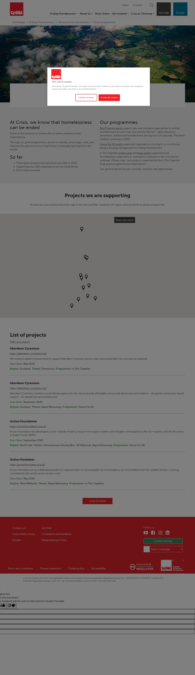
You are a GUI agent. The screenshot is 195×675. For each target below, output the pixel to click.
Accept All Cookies (109, 98)
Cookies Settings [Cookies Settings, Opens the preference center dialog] (86, 98)
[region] (98, 86)
